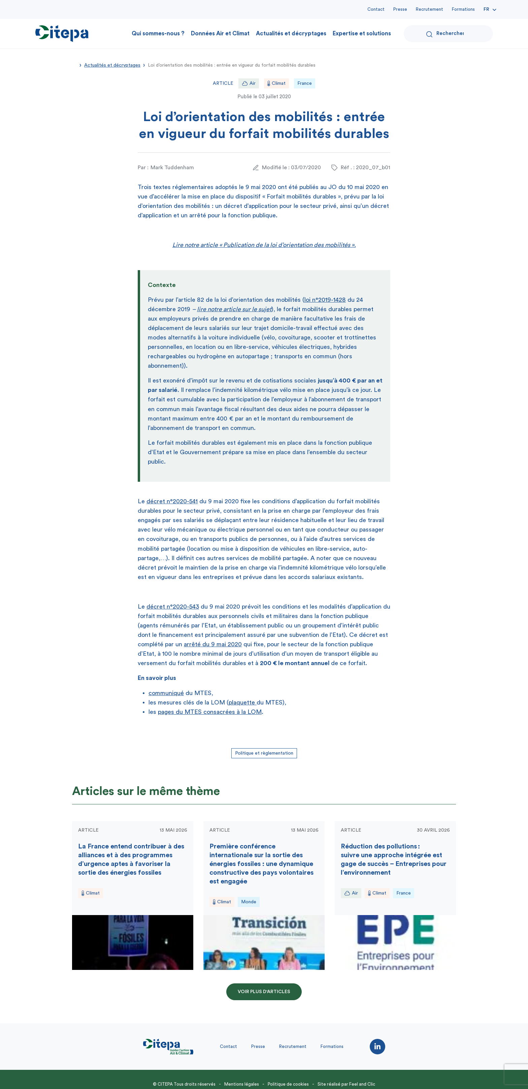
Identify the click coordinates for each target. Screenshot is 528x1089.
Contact (376, 9)
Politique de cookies (288, 1084)
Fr (486, 9)
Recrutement (429, 9)
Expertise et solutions (362, 33)
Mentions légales (241, 1084)
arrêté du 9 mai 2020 (213, 644)
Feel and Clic (362, 1084)
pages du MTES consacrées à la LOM (210, 712)
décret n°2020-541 (172, 501)
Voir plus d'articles (264, 991)
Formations (463, 9)
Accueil (74, 64)
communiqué (166, 693)
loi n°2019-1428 (325, 300)
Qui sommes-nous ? (158, 33)
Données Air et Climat (220, 33)
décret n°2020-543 (172, 607)
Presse (400, 9)
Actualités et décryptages (291, 33)
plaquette (243, 702)
